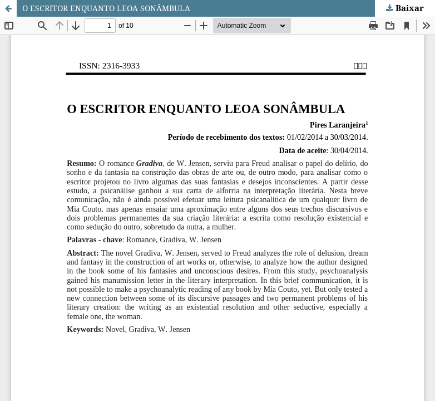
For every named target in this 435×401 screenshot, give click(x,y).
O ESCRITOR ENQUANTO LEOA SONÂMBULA (106, 8)
